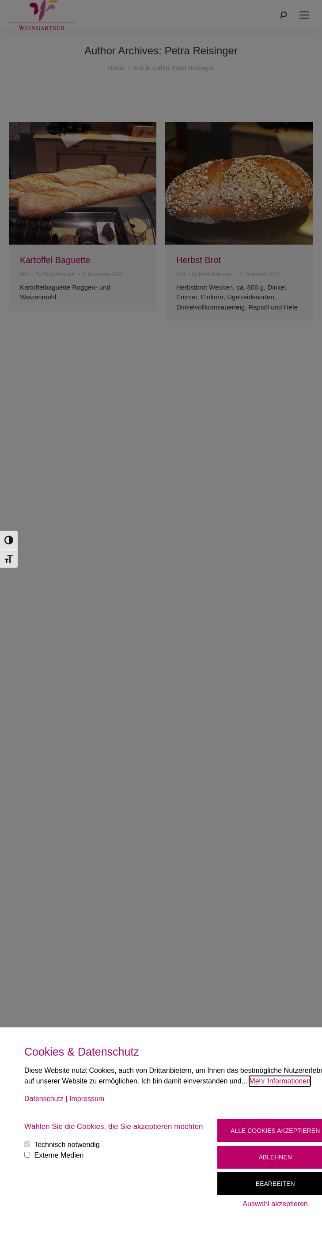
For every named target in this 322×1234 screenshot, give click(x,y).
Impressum (86, 1098)
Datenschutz (44, 1098)
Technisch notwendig (67, 1144)
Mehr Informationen (280, 1081)
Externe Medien (58, 1155)
